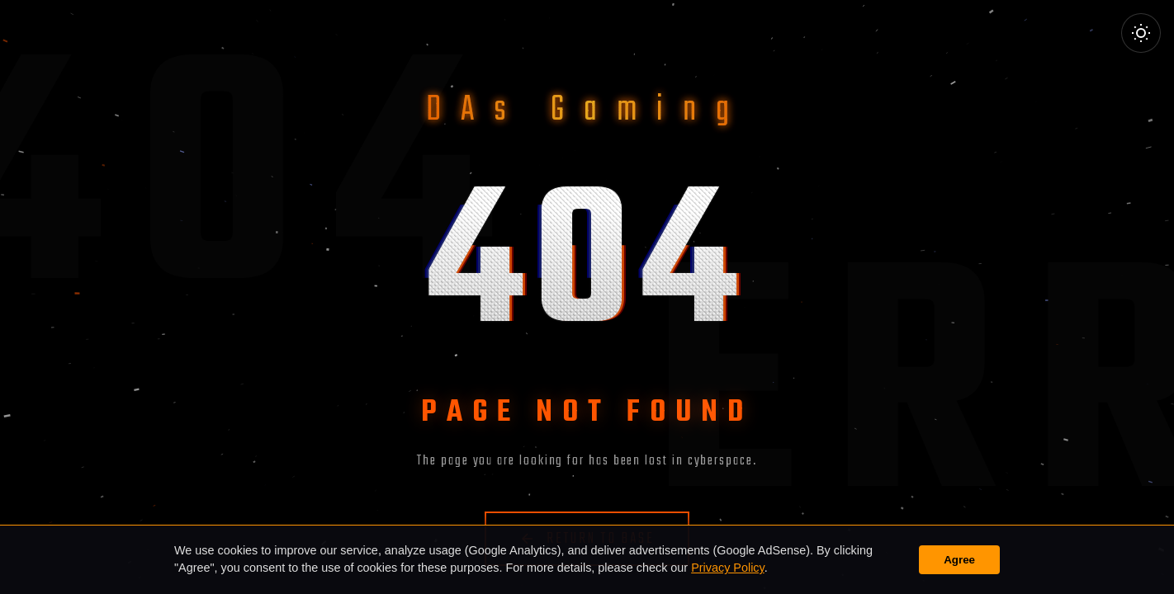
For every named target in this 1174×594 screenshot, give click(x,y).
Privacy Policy (728, 567)
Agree (959, 560)
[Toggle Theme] (1141, 33)
